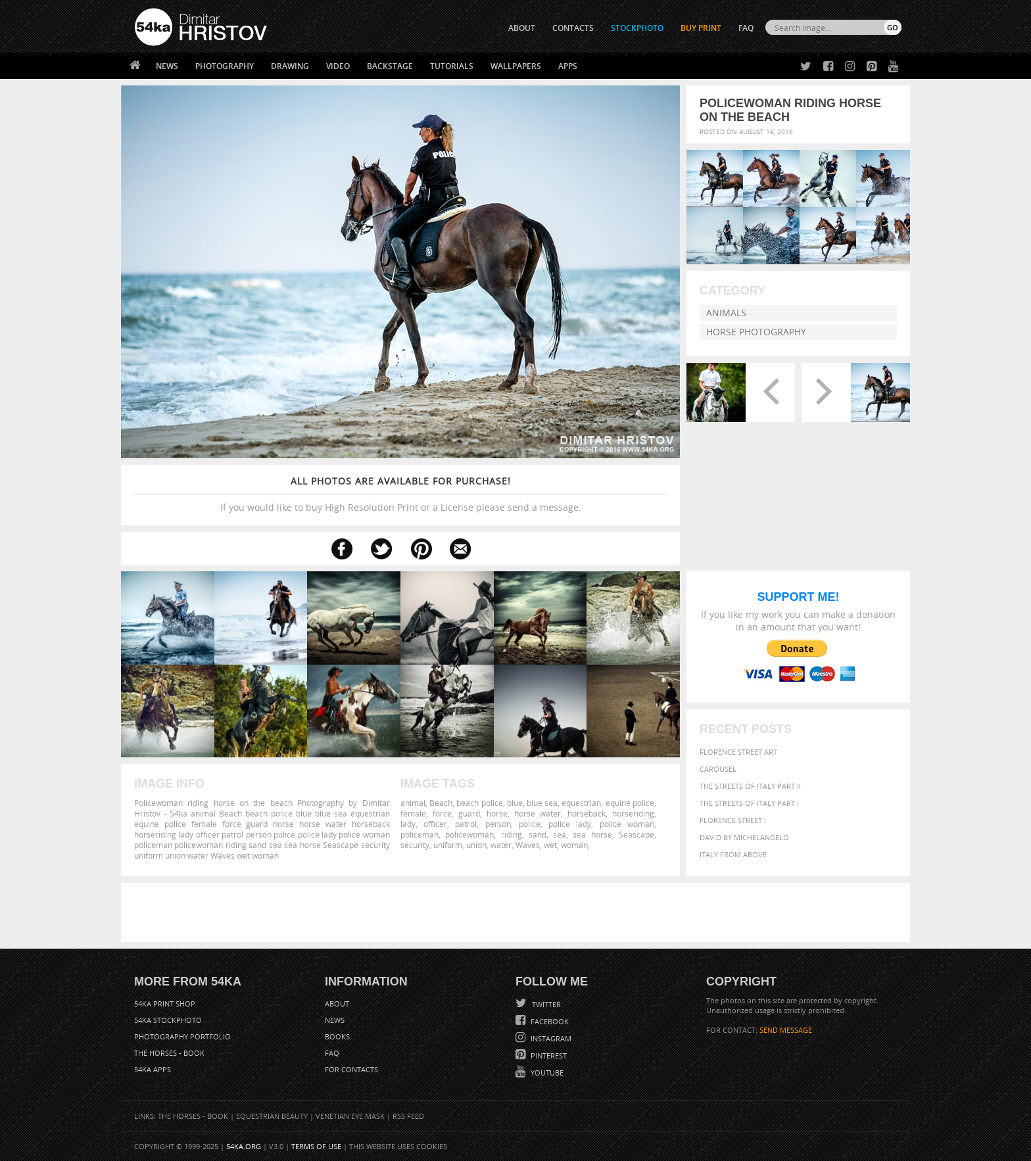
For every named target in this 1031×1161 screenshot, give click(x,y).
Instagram (550, 1038)
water (501, 845)
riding (511, 834)
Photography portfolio (182, 1036)
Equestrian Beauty (272, 1116)
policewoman (469, 834)
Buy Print (701, 28)
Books (337, 1036)
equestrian (581, 802)
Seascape (636, 834)
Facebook (549, 1021)
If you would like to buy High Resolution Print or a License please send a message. (400, 494)
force (442, 813)
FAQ (746, 28)
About (337, 1003)
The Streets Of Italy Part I (749, 803)
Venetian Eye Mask (350, 1116)
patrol (466, 823)
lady (408, 823)
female (413, 813)
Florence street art (738, 752)
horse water (537, 813)
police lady (569, 823)
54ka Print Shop (164, 1003)
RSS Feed (408, 1116)
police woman (627, 823)
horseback (586, 813)
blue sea (542, 802)
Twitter (545, 1004)
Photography (224, 66)
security (414, 845)
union (476, 845)
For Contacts (351, 1069)
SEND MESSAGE (785, 1030)
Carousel (718, 769)
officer (435, 823)
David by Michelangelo (744, 837)
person (498, 823)
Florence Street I (733, 820)
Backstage (390, 66)
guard (469, 813)
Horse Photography (756, 331)
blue (515, 802)
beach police (479, 802)
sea (559, 834)
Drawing (290, 66)
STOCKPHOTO (637, 28)
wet (550, 845)
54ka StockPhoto (168, 1020)
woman (574, 845)
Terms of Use (316, 1146)
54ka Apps (152, 1069)
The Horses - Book (169, 1053)
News (167, 66)
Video (338, 66)
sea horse (592, 834)
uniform (447, 845)
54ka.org (243, 1146)
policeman (419, 834)
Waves (528, 845)
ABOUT (521, 28)
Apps (567, 66)
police (529, 823)
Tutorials (451, 66)
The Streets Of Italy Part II (750, 786)
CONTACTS (573, 28)
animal (412, 802)
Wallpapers (516, 66)
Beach (440, 802)
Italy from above (733, 854)
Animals (726, 312)
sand (537, 834)
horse (497, 813)
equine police (630, 802)
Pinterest (548, 1055)
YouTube (546, 1073)
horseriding (633, 813)
